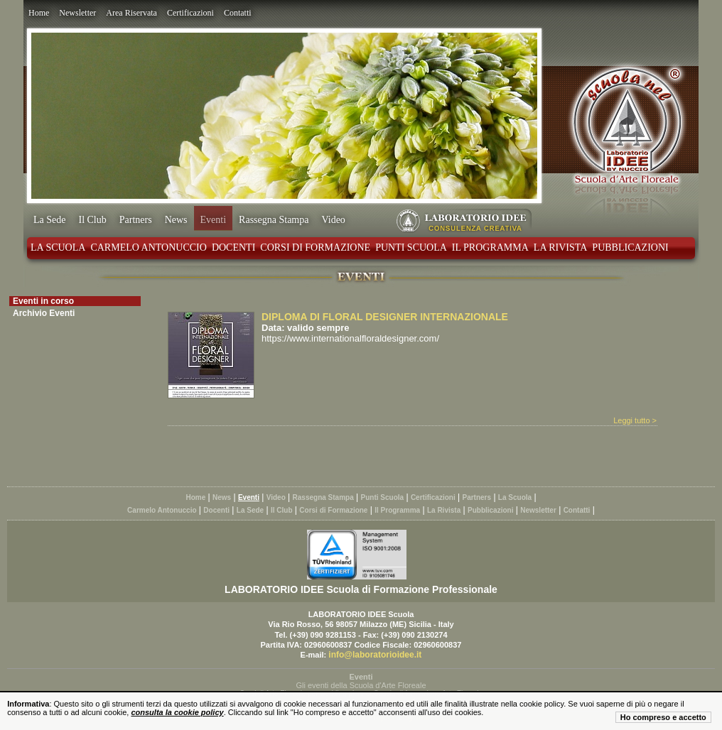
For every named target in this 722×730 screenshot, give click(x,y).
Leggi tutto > (635, 420)
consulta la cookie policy (177, 712)
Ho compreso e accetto (663, 717)
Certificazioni (190, 13)
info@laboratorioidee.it (374, 655)
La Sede (49, 219)
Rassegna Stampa (273, 219)
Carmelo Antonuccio (148, 247)
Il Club (92, 219)
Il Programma (490, 247)
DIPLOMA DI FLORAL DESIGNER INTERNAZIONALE (385, 316)
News (176, 219)
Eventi (213, 219)
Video (333, 219)
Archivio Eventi (44, 313)
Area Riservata (131, 13)
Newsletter (77, 13)
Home (38, 13)
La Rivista (561, 247)
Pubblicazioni (630, 247)
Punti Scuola (411, 247)
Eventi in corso (43, 301)
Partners (135, 219)
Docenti (233, 247)
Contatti (238, 13)
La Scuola (58, 247)
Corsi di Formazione (315, 247)
